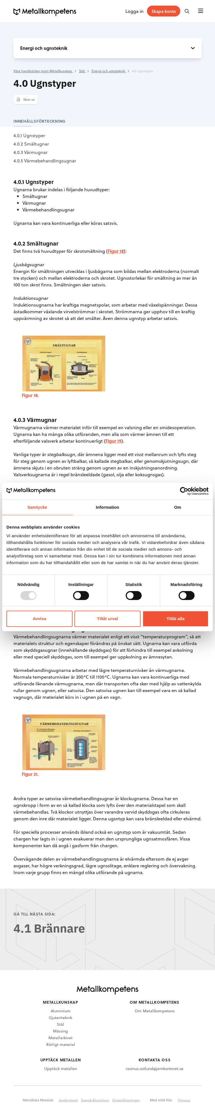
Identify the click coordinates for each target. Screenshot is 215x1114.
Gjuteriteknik (60, 1017)
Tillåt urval (107, 618)
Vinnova (184, 1100)
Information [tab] (107, 507)
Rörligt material (60, 1044)
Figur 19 (113, 441)
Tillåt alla (175, 618)
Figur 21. (30, 774)
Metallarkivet (60, 1038)
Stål (60, 1024)
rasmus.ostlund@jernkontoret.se (154, 1068)
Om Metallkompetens (155, 1011)
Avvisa (39, 618)
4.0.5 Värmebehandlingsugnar (44, 160)
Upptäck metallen (60, 1068)
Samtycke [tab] (37, 507)
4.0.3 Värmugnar (30, 152)
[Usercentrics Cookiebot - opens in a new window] (184, 491)
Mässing (60, 1031)
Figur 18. (30, 395)
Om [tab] (177, 507)
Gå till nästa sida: (34, 914)
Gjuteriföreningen (126, 1100)
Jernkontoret (68, 1100)
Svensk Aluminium (95, 1100)
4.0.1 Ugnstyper (29, 135)
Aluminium (61, 1011)
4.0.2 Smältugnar (31, 144)
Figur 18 (116, 251)
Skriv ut (25, 99)
